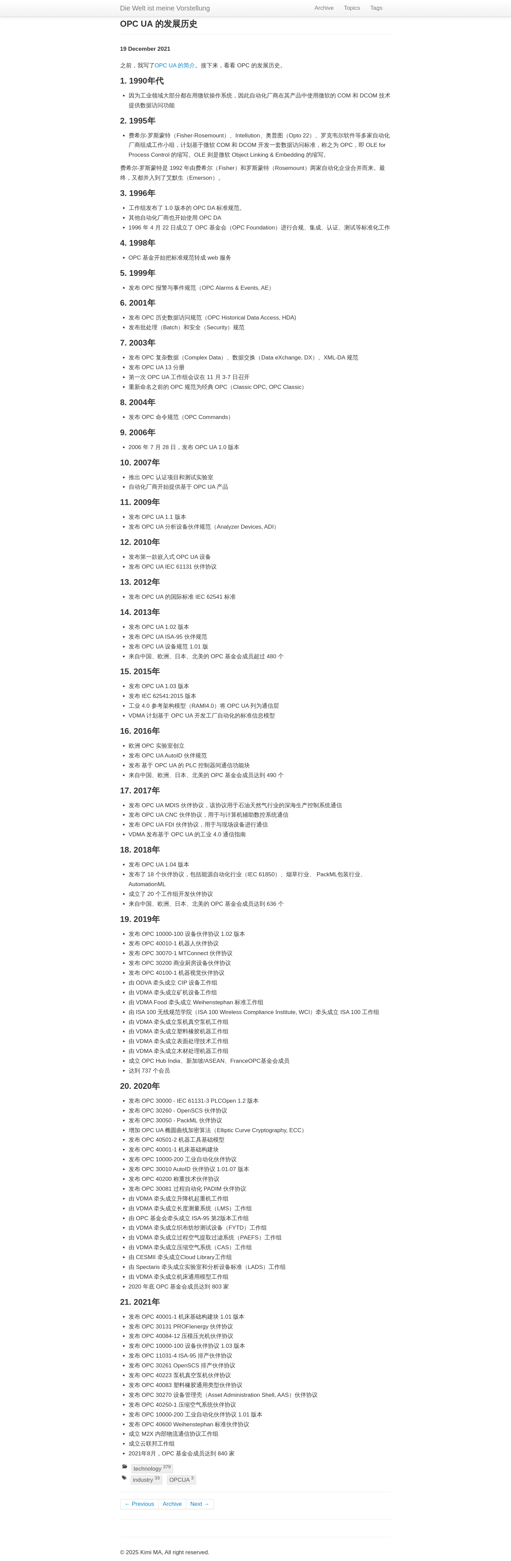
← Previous (139, 1504)
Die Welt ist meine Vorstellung (165, 8)
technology (152, 1468)
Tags (376, 8)
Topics (352, 8)
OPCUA (181, 1479)
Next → (200, 1504)
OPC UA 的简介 (175, 65)
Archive (324, 8)
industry (146, 1479)
